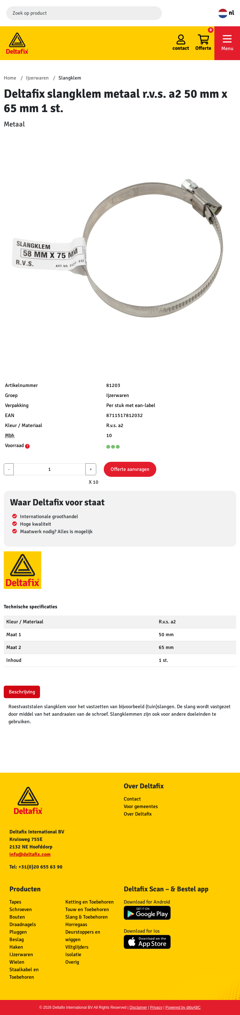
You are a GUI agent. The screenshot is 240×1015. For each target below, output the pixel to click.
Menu (227, 43)
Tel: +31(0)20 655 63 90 (35, 867)
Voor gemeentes (141, 806)
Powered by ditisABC (183, 1007)
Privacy (156, 1007)
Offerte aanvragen (130, 469)
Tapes (15, 902)
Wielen (16, 962)
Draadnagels (22, 924)
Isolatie (73, 954)
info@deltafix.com (30, 854)
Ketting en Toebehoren (89, 902)
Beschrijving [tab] (22, 692)
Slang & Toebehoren (86, 917)
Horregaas (76, 924)
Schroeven (20, 909)
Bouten (17, 917)
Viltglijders (76, 947)
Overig (72, 962)
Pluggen (18, 932)
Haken (16, 947)
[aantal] (49, 469)
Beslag (16, 939)
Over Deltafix (138, 814)
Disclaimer (138, 1007)
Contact (132, 799)
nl (226, 13)
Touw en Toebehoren (87, 909)
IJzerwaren (21, 954)
